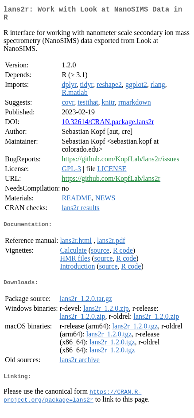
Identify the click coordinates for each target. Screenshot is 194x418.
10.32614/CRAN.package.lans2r (108, 125)
